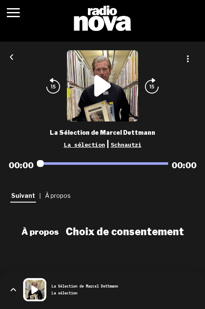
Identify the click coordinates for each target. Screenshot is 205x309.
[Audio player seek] (102, 163)
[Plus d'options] (187, 58)
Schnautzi (126, 144)
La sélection (84, 144)
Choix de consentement (125, 232)
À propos (40, 232)
